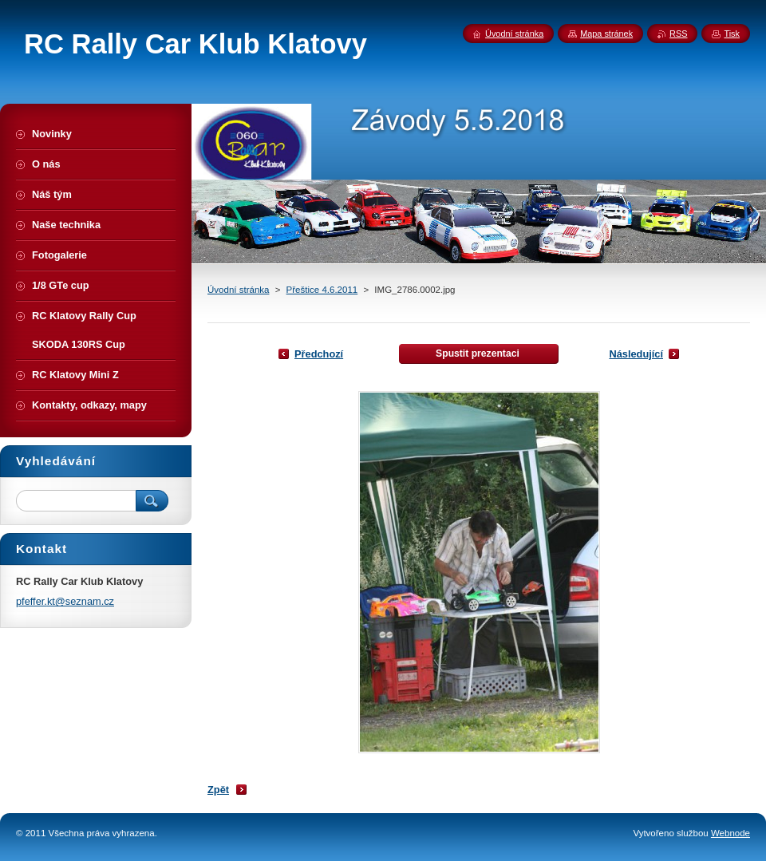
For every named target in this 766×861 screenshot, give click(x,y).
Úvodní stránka (238, 289)
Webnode (730, 833)
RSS (678, 33)
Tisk (732, 33)
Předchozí (318, 354)
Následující (636, 354)
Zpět (218, 790)
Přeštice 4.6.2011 (322, 289)
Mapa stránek (606, 33)
